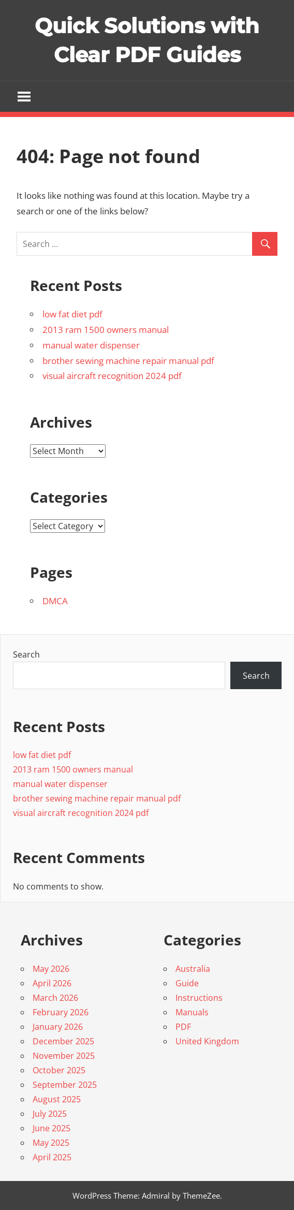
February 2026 (61, 1012)
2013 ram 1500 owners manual (105, 330)
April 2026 (52, 983)
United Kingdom (207, 1041)
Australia (192, 968)
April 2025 (52, 1157)
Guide (187, 983)
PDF (183, 1026)
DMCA (55, 601)
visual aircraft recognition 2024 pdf (112, 376)
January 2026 (58, 1026)
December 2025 (63, 1041)
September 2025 (65, 1084)
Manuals (192, 1012)
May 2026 (51, 968)
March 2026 (55, 997)
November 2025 (64, 1055)
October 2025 (59, 1070)
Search (26, 654)
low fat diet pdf (72, 314)
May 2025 (51, 1142)
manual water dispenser (91, 345)
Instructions (199, 997)
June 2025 (51, 1128)
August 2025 (57, 1099)
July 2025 (50, 1113)
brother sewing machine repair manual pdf (128, 361)
